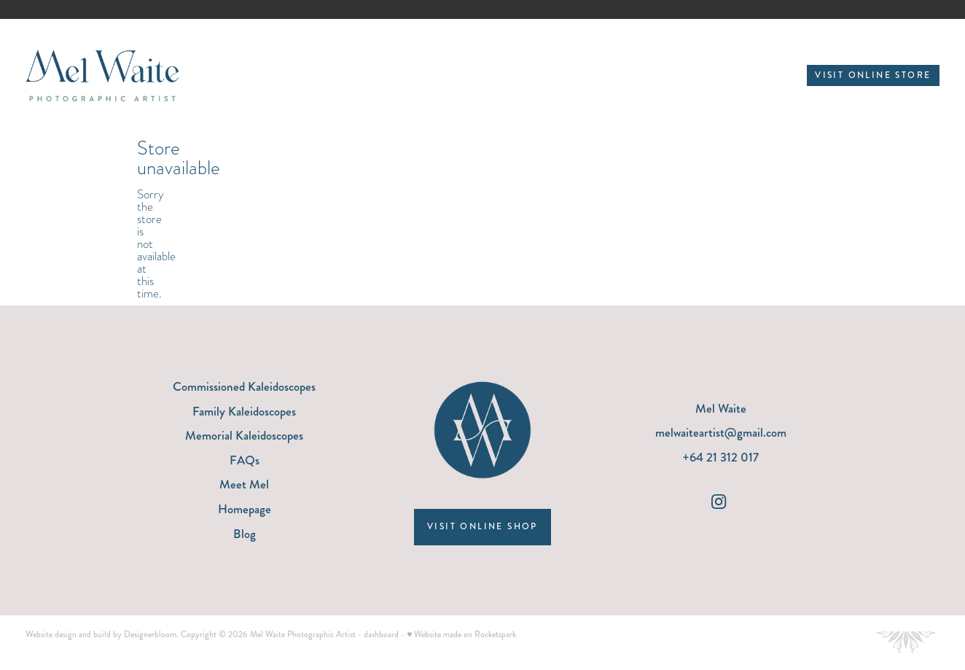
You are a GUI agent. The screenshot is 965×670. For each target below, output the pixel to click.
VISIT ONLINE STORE (873, 75)
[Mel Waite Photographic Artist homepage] (117, 75)
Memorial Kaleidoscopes (244, 435)
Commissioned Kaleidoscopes (244, 386)
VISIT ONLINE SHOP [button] (482, 527)
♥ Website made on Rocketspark (461, 634)
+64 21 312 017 (720, 457)
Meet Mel (244, 484)
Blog (244, 533)
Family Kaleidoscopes (244, 411)
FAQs (244, 460)
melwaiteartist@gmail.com (720, 432)
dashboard (381, 634)
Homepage (244, 509)
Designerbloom (150, 634)
